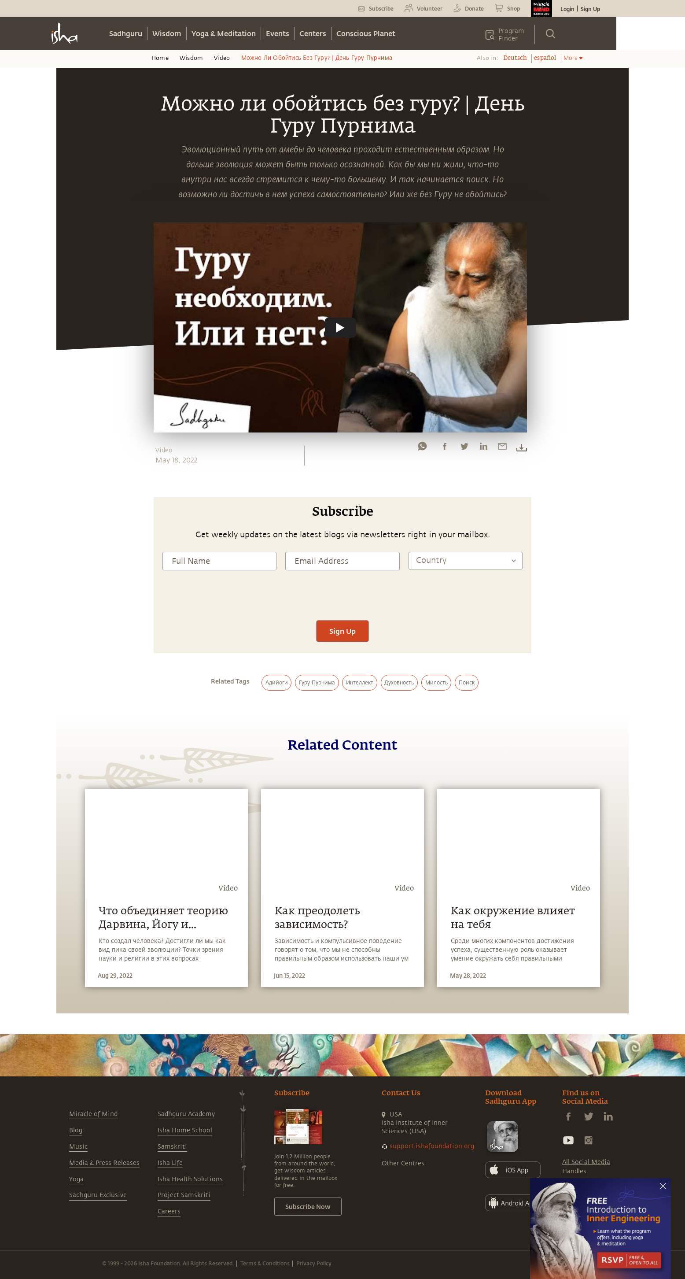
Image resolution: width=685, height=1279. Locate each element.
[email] (502, 448)
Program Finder (511, 35)
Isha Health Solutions (190, 1179)
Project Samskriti (184, 1195)
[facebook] (444, 448)
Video (222, 58)
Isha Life (170, 1163)
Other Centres (403, 1163)
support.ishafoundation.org (432, 1146)
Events (277, 33)
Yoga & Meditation (224, 33)
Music (78, 1146)
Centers (312, 33)
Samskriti (172, 1146)
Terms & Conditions (265, 1263)
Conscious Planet (365, 33)
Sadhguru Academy (186, 1114)
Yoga (76, 1179)
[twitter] (464, 448)
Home (160, 58)
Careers (169, 1211)
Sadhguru (125, 33)
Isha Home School (185, 1130)
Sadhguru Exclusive (98, 1195)
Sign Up (590, 8)
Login (567, 8)
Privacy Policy (313, 1263)
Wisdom (166, 33)
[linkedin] (483, 448)
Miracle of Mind (93, 1114)
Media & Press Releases (104, 1163)
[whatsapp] (422, 448)
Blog (75, 1130)
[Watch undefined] (340, 327)
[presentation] (342, 594)
